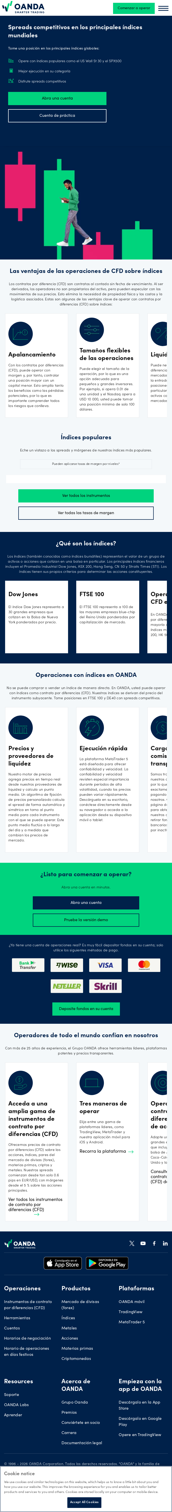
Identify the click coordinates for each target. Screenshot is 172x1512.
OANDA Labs (16, 1400)
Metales (69, 1323)
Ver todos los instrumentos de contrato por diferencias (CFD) (36, 1202)
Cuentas (12, 1323)
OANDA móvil (132, 1297)
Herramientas (17, 1313)
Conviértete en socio (80, 1418)
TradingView (130, 1307)
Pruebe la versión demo (86, 915)
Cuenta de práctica (57, 116)
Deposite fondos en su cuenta (86, 1004)
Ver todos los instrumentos (86, 496)
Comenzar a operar (134, 8)
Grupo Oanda (74, 1397)
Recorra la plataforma (107, 1146)
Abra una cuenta (57, 98)
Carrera (69, 1428)
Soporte (11, 1390)
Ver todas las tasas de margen (86, 513)
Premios (69, 1408)
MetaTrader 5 (132, 1317)
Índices (68, 1313)
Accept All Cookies (84, 1502)
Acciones (69, 1333)
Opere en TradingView (140, 1430)
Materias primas (77, 1344)
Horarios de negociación (27, 1333)
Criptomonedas (76, 1354)
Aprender (13, 1410)
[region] (86, 1489)
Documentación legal (81, 1438)
